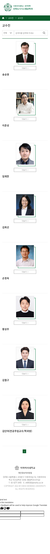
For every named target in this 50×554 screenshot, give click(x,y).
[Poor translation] (6, 508)
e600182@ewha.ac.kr (34, 482)
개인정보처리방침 (25, 472)
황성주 (5, 329)
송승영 (5, 74)
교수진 (10, 18)
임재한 (5, 176)
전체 (5, 33)
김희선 (5, 227)
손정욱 (5, 278)
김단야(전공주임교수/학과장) (17, 431)
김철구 (5, 380)
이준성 (5, 125)
